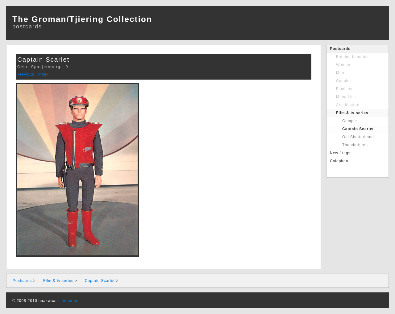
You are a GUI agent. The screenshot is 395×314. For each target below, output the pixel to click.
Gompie (349, 121)
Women (343, 65)
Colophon (339, 161)
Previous (25, 74)
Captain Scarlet (358, 129)
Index (43, 74)
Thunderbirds (355, 145)
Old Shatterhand (358, 137)
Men (340, 73)
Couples (344, 81)
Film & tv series (352, 113)
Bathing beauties (352, 57)
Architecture (348, 105)
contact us (68, 301)
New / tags (340, 153)
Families (344, 89)
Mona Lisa (346, 97)
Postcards (340, 49)
